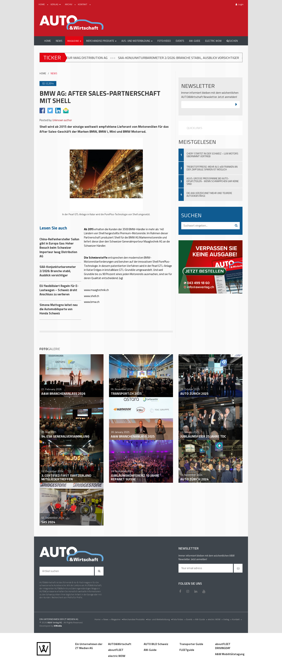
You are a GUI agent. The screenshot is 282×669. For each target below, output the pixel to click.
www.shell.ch (91, 296)
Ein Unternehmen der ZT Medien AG (88, 646)
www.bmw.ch (91, 302)
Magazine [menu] (117, 619)
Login (239, 4)
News (107, 619)
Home (99, 619)
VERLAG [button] (55, 4)
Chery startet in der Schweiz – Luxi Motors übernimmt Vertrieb (212, 155)
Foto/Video (179, 619)
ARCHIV (69, 4)
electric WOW (215, 619)
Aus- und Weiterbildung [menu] (159, 619)
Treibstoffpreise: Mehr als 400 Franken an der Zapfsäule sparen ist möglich (212, 168)
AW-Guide (201, 619)
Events (190, 619)
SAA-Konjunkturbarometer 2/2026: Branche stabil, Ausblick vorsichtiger (190, 57)
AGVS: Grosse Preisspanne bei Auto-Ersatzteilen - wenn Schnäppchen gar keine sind (213, 181)
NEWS (54, 73)
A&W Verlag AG (55, 622)
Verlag (227, 619)
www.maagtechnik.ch (96, 290)
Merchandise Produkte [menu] (135, 619)
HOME (42, 4)
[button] (74, 40)
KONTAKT (83, 4)
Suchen (232, 41)
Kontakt (237, 619)
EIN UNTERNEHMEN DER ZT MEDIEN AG (59, 619)
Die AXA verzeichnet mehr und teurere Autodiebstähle (209, 194)
